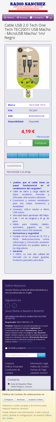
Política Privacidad (14, 366)
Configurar (8, 399)
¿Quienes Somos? (39, 372)
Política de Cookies (39, 366)
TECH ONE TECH (37, 104)
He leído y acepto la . (26, 348)
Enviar (41, 355)
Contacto (36, 17)
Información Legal (39, 363)
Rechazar (21, 399)
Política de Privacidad (25, 342)
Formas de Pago (38, 369)
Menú (9, 17)
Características (14, 165)
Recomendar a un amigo (19, 171)
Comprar (41, 143)
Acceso (21, 17)
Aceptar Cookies (36, 399)
